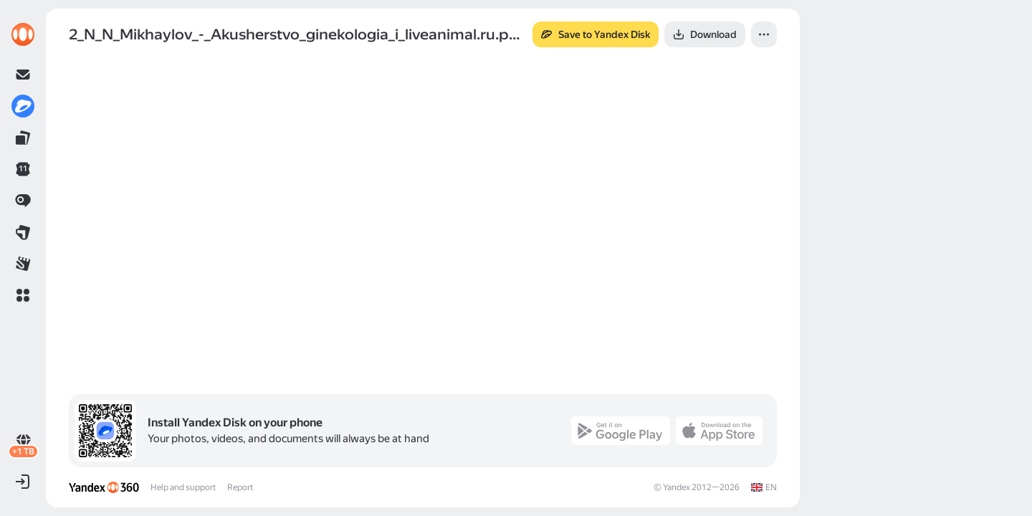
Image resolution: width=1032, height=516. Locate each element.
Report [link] (240, 487)
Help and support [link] (183, 487)
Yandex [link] (676, 487)
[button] (22, 295)
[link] (22, 34)
